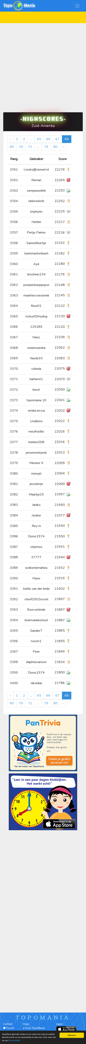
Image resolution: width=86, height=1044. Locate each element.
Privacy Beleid (14, 1040)
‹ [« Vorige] (10, 139)
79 (46, 147)
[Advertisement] (43, 66)
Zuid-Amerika (43, 125)
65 (39, 139)
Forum (8, 1028)
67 (57, 139)
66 (48, 139)
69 (12, 147)
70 (21, 147)
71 (30, 147)
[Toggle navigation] (77, 6)
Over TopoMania (35, 1028)
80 (55, 147)
